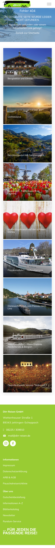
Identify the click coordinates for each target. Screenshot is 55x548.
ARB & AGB (9, 477)
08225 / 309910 (15, 429)
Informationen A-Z (13, 503)
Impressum (9, 465)
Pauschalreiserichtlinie (15, 483)
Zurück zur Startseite (27, 32)
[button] (5, 542)
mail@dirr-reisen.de (19, 435)
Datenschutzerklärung (15, 471)
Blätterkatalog (11, 509)
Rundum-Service (12, 521)
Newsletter (9, 515)
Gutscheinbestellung (14, 497)
